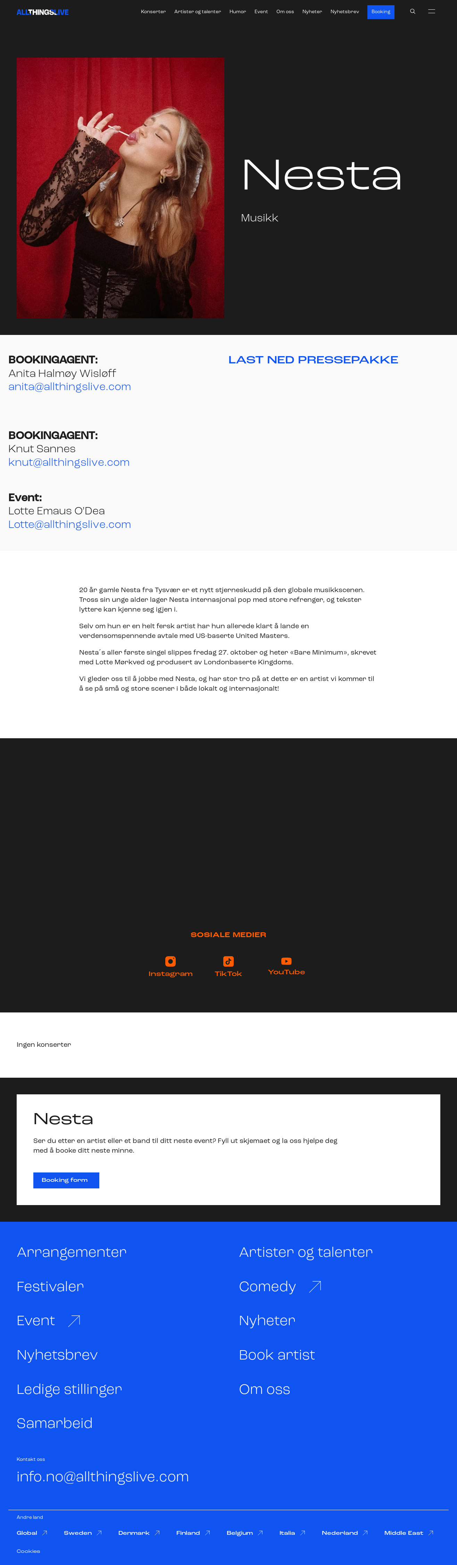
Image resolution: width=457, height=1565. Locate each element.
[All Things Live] (42, 12)
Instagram (171, 967)
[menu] (431, 11)
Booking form (65, 1180)
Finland (193, 1533)
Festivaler (50, 1287)
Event (261, 12)
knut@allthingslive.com (69, 463)
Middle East (408, 1533)
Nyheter (312, 12)
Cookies (28, 1551)
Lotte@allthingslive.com (69, 525)
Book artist (277, 1356)
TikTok (228, 967)
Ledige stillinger (69, 1390)
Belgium (245, 1533)
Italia (292, 1533)
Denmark (139, 1533)
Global (32, 1533)
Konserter (153, 12)
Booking (381, 12)
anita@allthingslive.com (69, 387)
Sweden (83, 1533)
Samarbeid (55, 1424)
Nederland (345, 1533)
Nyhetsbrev (345, 12)
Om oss (285, 12)
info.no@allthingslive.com (103, 1478)
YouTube (286, 967)
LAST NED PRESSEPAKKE (313, 360)
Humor (238, 12)
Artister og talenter (197, 12)
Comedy (280, 1287)
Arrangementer (72, 1253)
